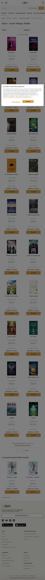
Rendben (28, 101)
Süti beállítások (16, 101)
